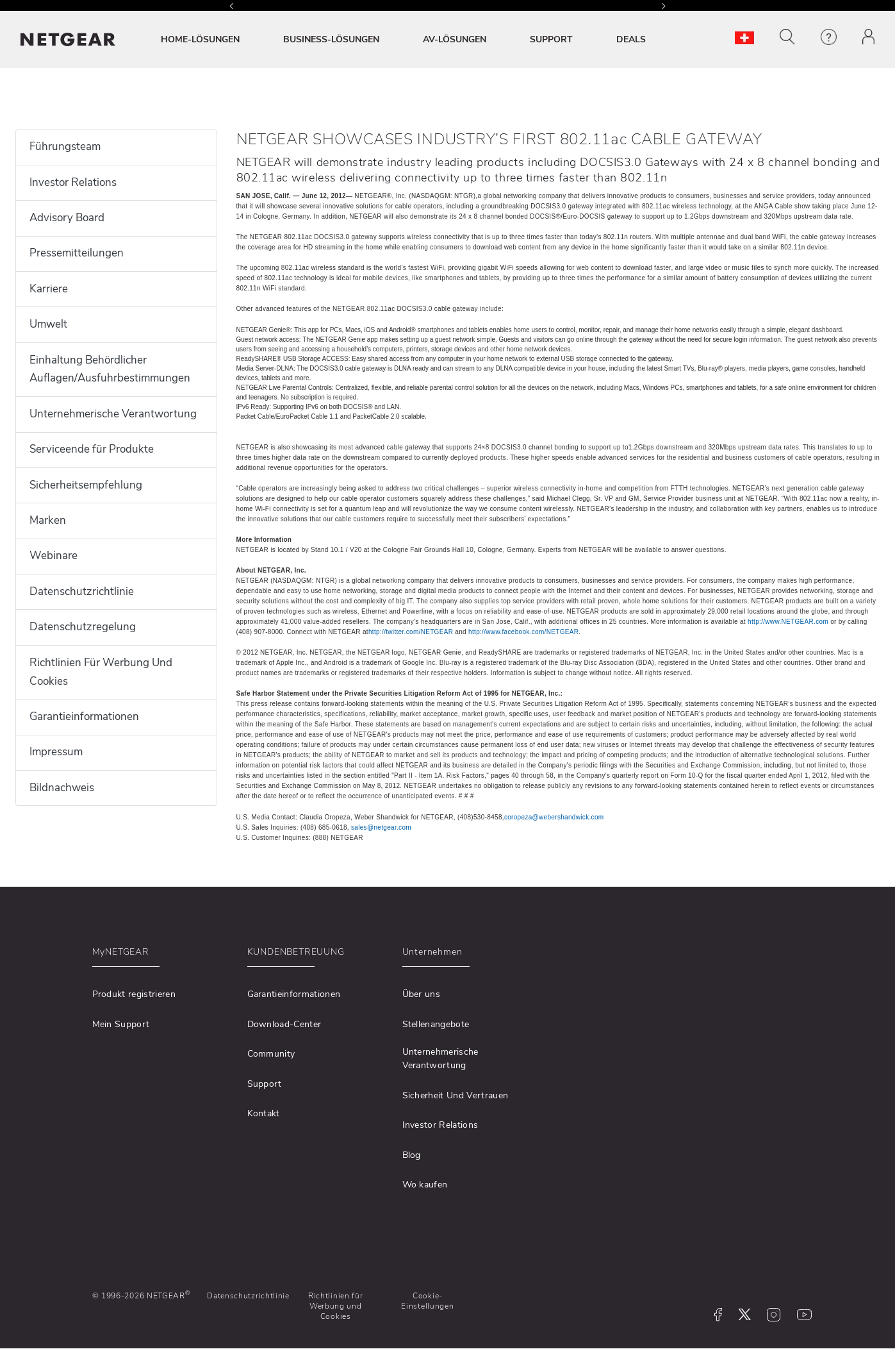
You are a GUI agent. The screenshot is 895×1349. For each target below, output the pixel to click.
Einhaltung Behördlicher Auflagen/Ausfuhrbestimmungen (109, 369)
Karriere (48, 288)
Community (271, 1054)
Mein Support (121, 1024)
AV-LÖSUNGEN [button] (454, 39)
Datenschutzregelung (82, 626)
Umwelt (48, 324)
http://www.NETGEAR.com (788, 621)
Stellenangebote (436, 1024)
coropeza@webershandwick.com (554, 817)
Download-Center (284, 1024)
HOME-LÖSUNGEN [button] (200, 39)
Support (264, 1084)
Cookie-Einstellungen (427, 1301)
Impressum (56, 751)
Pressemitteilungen (76, 253)
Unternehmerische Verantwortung (113, 413)
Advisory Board (66, 217)
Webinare (53, 555)
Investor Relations (73, 182)
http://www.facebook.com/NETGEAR (523, 631)
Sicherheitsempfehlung (85, 485)
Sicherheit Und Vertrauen (455, 1095)
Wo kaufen (425, 1184)
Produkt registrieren (134, 994)
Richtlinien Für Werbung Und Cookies (100, 672)
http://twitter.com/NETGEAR (410, 631)
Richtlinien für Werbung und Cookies (335, 1306)
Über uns (421, 994)
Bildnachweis (61, 787)
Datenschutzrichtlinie (81, 591)
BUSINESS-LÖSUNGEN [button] (331, 39)
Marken (47, 520)
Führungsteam (65, 146)
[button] (787, 37)
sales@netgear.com (381, 827)
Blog (411, 1155)
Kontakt (263, 1113)
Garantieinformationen (84, 716)
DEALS (631, 39)
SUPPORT (551, 39)
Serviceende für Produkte (91, 449)
